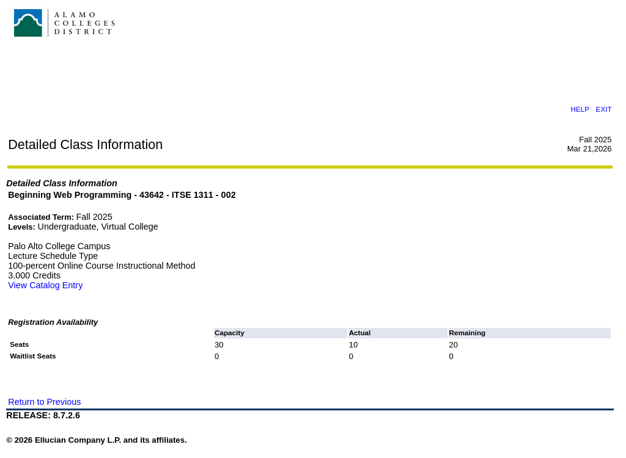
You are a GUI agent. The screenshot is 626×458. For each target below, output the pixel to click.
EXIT (604, 109)
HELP (580, 109)
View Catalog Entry (45, 285)
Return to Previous (44, 402)
